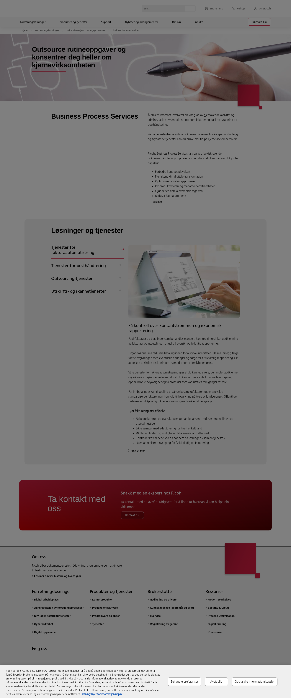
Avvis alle (216, 681)
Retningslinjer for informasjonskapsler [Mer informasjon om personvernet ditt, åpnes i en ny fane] (102, 694)
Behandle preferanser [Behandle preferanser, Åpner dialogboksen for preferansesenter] (184, 681)
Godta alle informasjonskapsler (254, 681)
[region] (145, 681)
